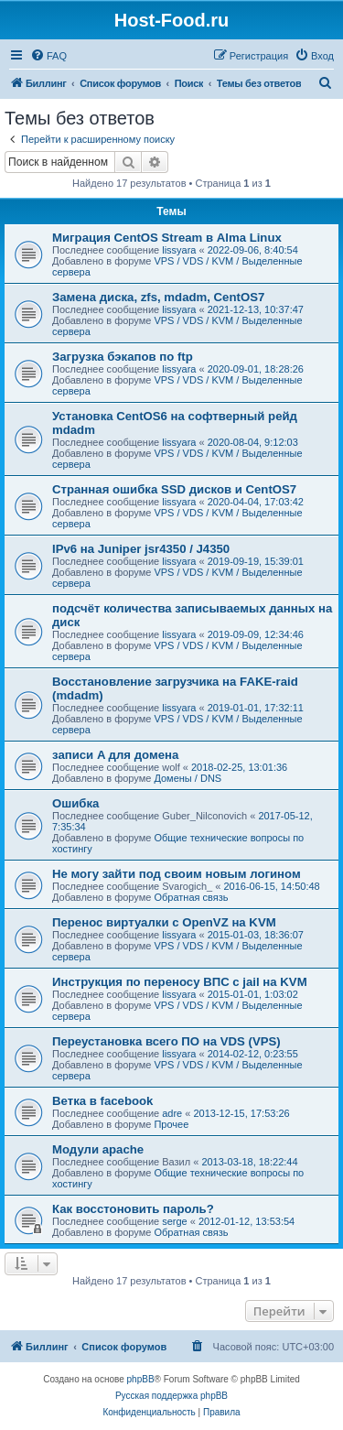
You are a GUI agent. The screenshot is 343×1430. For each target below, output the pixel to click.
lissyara (179, 249)
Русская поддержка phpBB (171, 1396)
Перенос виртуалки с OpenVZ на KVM (164, 922)
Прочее (171, 1124)
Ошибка (75, 803)
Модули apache (98, 1149)
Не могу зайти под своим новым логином (176, 874)
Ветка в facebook (102, 1101)
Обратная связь (191, 897)
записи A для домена (115, 755)
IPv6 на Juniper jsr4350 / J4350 (141, 549)
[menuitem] (48, 56)
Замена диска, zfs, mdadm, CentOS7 (158, 297)
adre (172, 1113)
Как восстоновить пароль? (133, 1209)
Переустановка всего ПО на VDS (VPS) (166, 1041)
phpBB (141, 1379)
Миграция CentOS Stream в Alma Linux (167, 237)
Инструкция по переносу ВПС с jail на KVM (179, 982)
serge (175, 1221)
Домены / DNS (187, 778)
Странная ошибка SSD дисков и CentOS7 (174, 489)
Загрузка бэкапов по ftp (122, 356)
